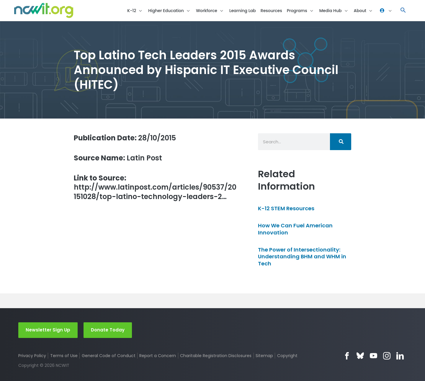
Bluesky (360, 355)
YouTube (373, 355)
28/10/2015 (125, 138)
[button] (135, 10)
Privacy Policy (32, 356)
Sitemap (264, 356)
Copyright (287, 356)
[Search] (340, 141)
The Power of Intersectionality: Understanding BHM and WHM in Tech (302, 256)
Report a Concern (157, 356)
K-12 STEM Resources (286, 208)
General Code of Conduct (108, 356)
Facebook (347, 355)
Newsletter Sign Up (48, 330)
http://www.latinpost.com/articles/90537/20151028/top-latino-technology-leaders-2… (155, 187)
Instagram (386, 355)
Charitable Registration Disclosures (215, 356)
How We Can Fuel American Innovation (295, 229)
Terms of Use (64, 356)
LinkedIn (400, 355)
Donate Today (108, 330)
